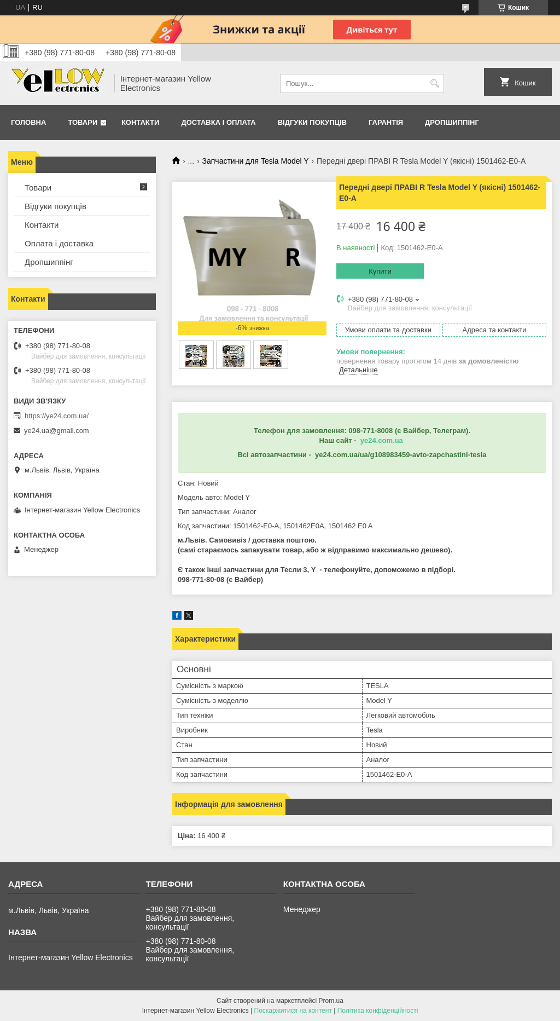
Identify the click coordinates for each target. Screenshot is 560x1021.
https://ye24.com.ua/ (57, 416)
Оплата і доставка (59, 243)
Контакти (140, 122)
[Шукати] (434, 83)
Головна (28, 122)
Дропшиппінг (452, 122)
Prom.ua (331, 1001)
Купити (380, 271)
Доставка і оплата (218, 122)
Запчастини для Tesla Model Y (255, 161)
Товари (82, 122)
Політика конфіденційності (377, 1010)
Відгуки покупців (312, 122)
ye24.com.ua (381, 440)
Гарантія (386, 122)
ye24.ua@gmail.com (56, 430)
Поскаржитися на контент (293, 1010)
